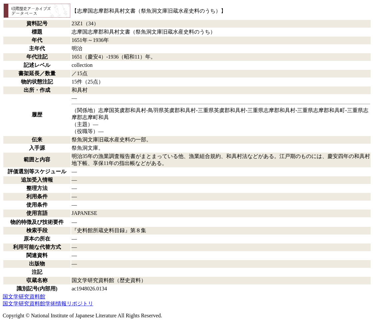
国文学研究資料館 (24, 296)
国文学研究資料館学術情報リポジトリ (48, 303)
